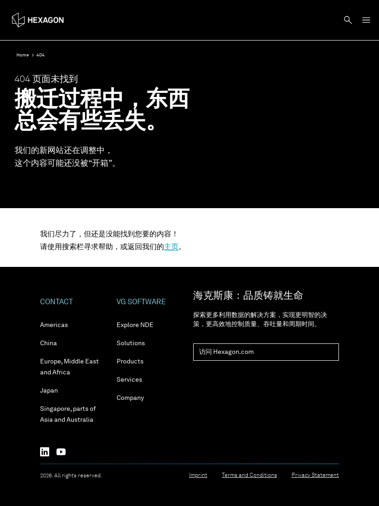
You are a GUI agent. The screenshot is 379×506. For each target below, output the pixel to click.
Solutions (131, 343)
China (48, 343)
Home (22, 55)
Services (129, 380)
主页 (171, 247)
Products (130, 361)
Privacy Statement (315, 475)
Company (130, 398)
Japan (49, 391)
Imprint (198, 475)
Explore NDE (135, 325)
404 (40, 55)
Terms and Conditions (249, 475)
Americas (54, 325)
